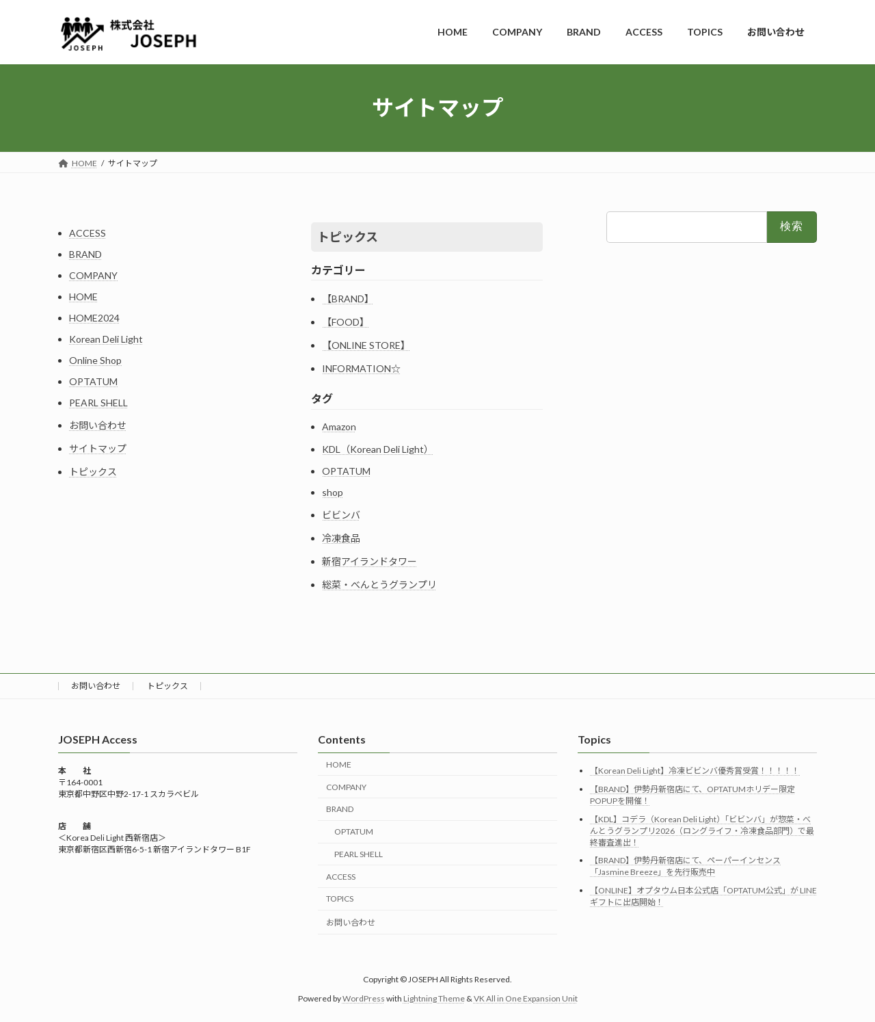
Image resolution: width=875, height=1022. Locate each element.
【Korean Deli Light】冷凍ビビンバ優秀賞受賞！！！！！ (695, 770)
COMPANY (93, 275)
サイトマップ (97, 448)
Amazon (339, 426)
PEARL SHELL (98, 402)
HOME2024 (94, 318)
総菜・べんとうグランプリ (379, 584)
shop (332, 492)
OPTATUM (93, 381)
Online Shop (95, 360)
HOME (83, 296)
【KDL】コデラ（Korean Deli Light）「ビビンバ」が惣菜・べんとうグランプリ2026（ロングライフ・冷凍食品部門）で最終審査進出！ (702, 831)
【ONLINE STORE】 (366, 345)
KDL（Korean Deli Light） (377, 449)
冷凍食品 (341, 538)
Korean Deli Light (106, 339)
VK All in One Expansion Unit (526, 998)
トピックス (93, 471)
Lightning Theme (434, 998)
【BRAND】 (348, 298)
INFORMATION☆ (361, 368)
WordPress (363, 998)
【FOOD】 (345, 322)
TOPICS (339, 898)
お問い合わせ (97, 425)
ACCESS (87, 233)
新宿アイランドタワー (369, 561)
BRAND (85, 254)
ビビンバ (341, 515)
